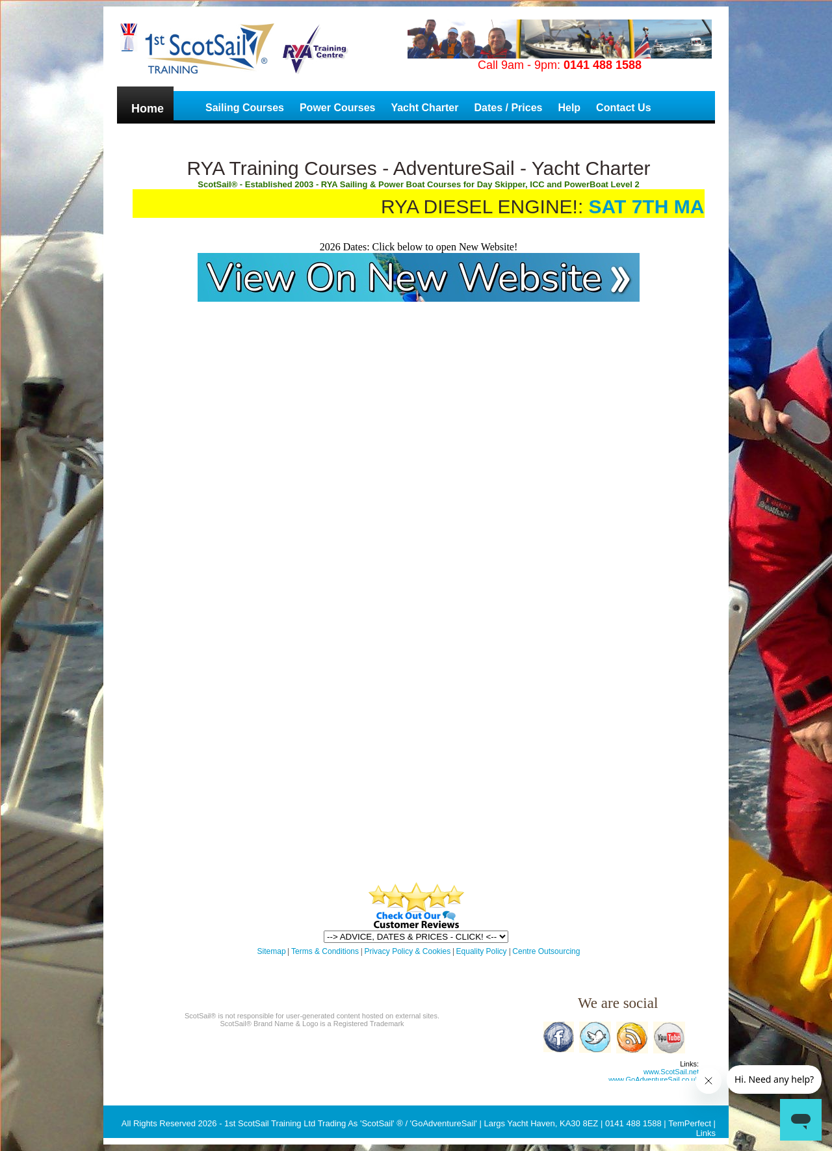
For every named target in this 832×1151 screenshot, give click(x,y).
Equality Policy (482, 951)
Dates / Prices (508, 107)
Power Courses (337, 107)
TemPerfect (689, 1123)
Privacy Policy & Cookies (407, 951)
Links (706, 1133)
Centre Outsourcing (546, 951)
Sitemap (271, 951)
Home (147, 108)
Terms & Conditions (325, 951)
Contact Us (623, 107)
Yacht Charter (424, 107)
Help (569, 107)
